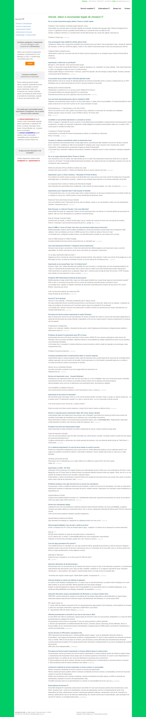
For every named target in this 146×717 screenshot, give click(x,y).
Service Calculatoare (23, 23)
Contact (127, 8)
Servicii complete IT (88, 8)
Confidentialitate (90, 712)
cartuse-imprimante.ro (27, 119)
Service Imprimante (23, 26)
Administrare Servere (23, 32)
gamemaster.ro (34, 160)
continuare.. (67, 37)
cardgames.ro (22, 160)
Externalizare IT (104, 8)
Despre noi (117, 8)
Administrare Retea (23, 29)
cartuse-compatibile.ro (27, 133)
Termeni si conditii (80, 712)
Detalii (29, 63)
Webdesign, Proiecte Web (25, 35)
